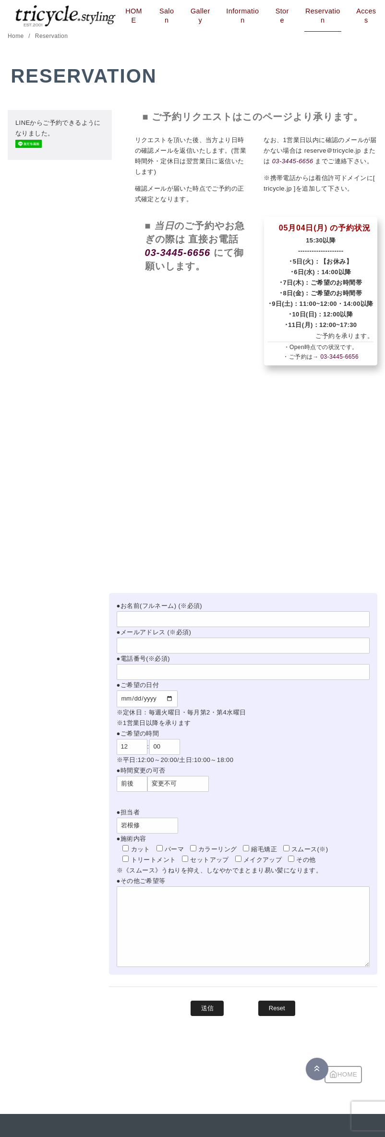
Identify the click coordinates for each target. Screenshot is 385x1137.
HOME (133, 15)
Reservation (322, 15)
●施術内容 (131, 838)
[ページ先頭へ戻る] (317, 1069)
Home (16, 36)
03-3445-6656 (292, 161)
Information (242, 15)
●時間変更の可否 (141, 770)
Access (366, 15)
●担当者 (128, 812)
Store (282, 15)
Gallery (200, 15)
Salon (166, 15)
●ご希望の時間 (138, 733)
